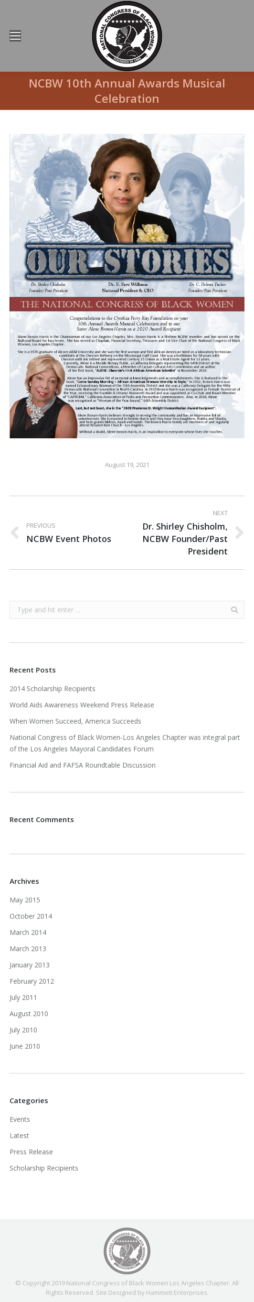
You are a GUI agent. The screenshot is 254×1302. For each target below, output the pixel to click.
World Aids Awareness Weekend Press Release (82, 704)
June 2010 (25, 1046)
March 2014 (28, 932)
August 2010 (29, 1013)
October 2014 (31, 916)
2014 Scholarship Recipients (52, 688)
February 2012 (32, 981)
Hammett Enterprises (176, 1292)
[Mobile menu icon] (15, 36)
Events (20, 1119)
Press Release (31, 1151)
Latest (19, 1135)
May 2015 (25, 899)
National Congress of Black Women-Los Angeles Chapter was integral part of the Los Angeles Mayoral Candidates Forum (125, 743)
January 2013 (30, 964)
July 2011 (23, 997)
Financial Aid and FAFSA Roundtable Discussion (83, 765)
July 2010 (23, 1029)
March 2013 (28, 948)
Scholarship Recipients (44, 1167)
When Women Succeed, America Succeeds (75, 721)
